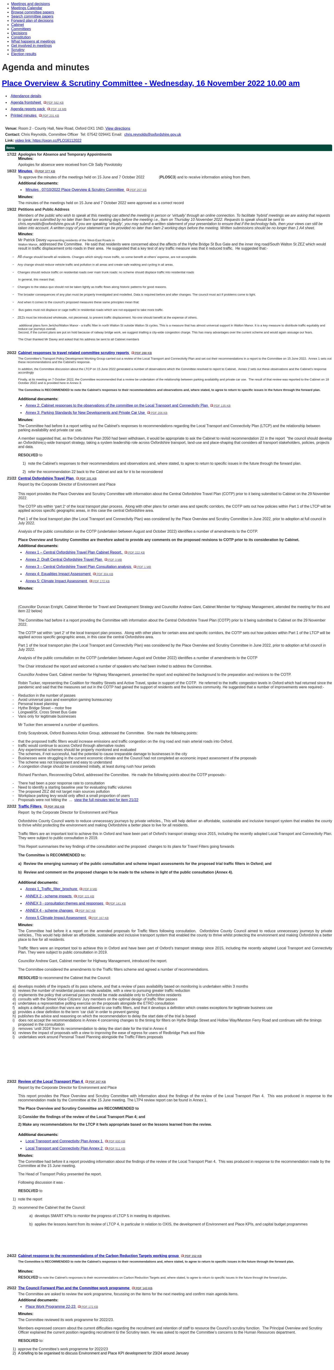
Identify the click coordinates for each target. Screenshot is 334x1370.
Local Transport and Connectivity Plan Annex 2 (75, 1148)
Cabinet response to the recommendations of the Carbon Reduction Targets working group (110, 1256)
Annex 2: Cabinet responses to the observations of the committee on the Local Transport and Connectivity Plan (128, 405)
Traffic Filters (41, 806)
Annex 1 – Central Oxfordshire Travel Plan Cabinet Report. (85, 552)
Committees (21, 29)
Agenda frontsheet (37, 102)
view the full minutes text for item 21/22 (106, 800)
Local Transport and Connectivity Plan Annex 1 (75, 1141)
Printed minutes (35, 115)
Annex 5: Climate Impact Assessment (68, 581)
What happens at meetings (33, 41)
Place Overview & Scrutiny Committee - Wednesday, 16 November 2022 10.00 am (151, 83)
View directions (117, 128)
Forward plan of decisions (32, 21)
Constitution (21, 37)
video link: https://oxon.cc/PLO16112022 (48, 140)
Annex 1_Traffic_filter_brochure (61, 889)
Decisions (19, 33)
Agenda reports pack (38, 109)
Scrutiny (18, 50)
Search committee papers (32, 16)
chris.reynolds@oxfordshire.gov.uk (152, 134)
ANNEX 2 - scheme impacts (60, 896)
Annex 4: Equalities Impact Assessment (69, 574)
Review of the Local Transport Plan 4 (62, 1081)
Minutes (36, 171)
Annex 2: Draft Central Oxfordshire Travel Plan (74, 559)
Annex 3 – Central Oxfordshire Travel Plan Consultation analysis (88, 567)
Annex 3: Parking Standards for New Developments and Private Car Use (96, 413)
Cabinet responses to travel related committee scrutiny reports (85, 353)
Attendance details (26, 96)
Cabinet (17, 25)
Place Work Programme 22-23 (62, 1307)
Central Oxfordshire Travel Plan (57, 478)
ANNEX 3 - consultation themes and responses (76, 903)
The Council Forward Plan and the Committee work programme (85, 1288)
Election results (23, 54)
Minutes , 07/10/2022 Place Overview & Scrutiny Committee (86, 190)
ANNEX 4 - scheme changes (60, 910)
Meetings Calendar (26, 8)
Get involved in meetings (31, 46)
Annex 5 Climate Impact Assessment (67, 918)
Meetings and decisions (30, 4)
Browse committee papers (32, 12)
